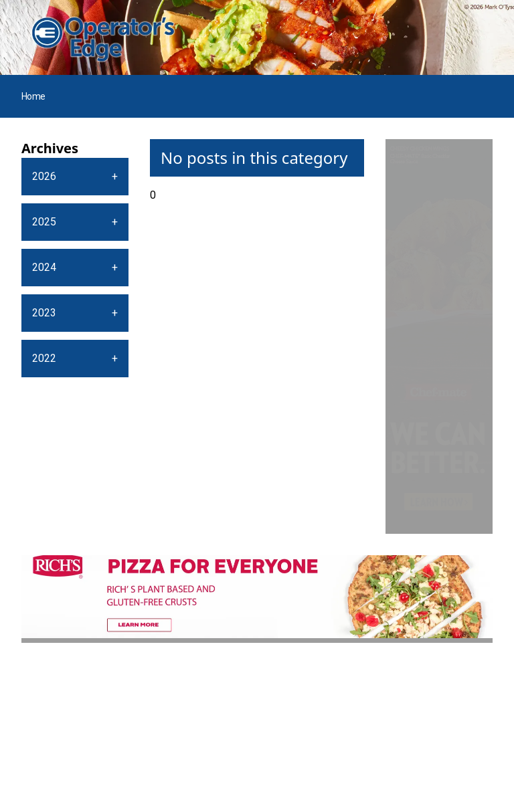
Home (33, 96)
